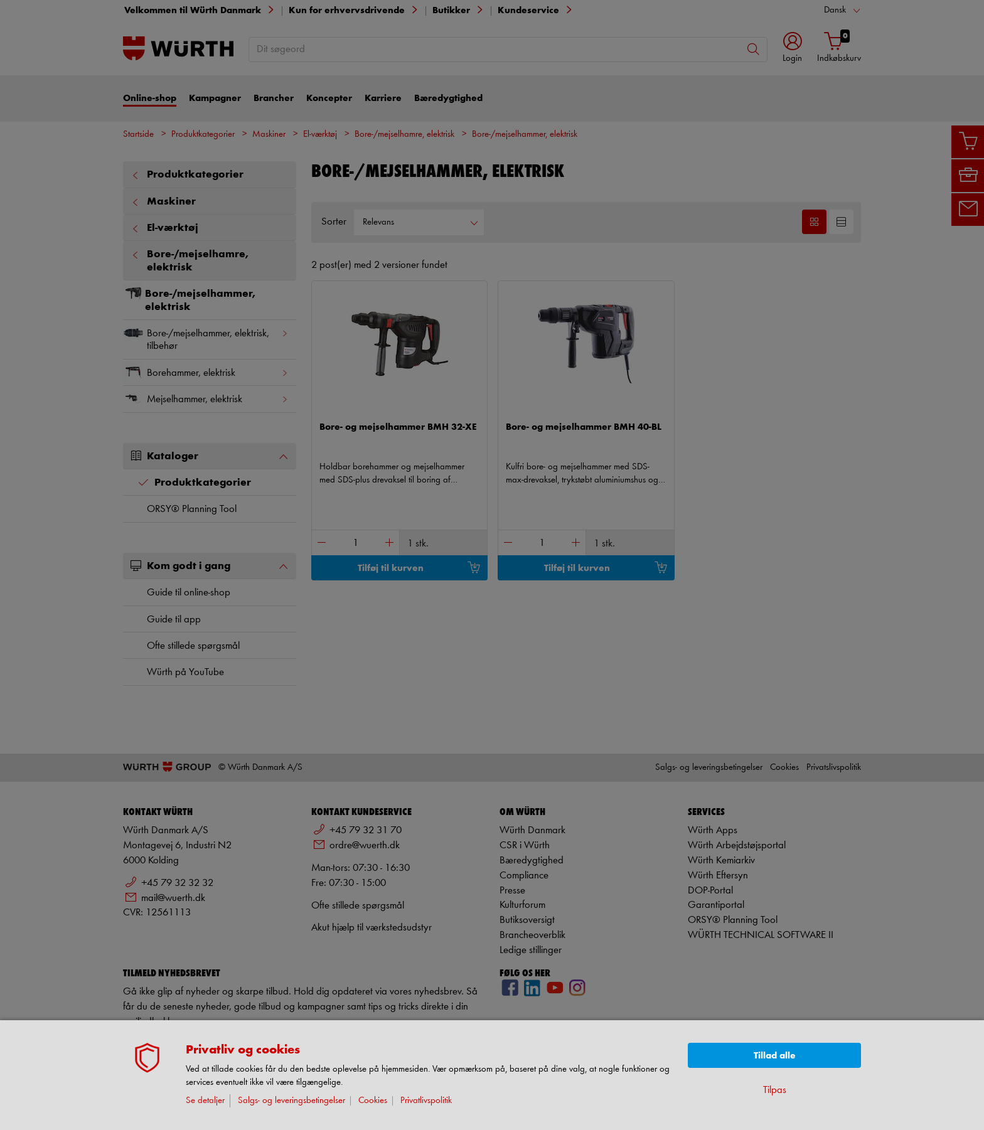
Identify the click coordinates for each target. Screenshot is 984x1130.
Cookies (372, 1101)
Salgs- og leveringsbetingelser (291, 1101)
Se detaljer (205, 1101)
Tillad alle (775, 1055)
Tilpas (774, 1090)
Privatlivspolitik (426, 1101)
